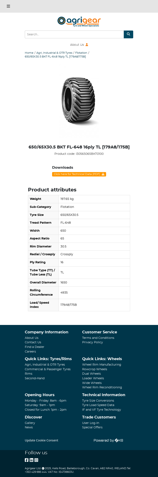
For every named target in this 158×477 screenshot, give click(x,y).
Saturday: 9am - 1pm (40, 405)
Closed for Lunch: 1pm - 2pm (46, 409)
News (29, 427)
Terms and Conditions (98, 337)
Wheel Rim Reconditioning (102, 387)
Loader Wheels (93, 378)
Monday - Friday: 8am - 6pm (45, 400)
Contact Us (33, 342)
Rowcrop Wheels (94, 369)
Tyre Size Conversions (98, 400)
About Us (79, 44)
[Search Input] (74, 34)
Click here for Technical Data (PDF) (79, 174)
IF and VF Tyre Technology (101, 409)
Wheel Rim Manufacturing (101, 364)
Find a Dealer (34, 347)
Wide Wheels (92, 383)
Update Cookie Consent (41, 440)
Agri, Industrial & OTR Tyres (45, 364)
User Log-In (90, 423)
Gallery (30, 423)
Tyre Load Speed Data (98, 405)
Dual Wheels (91, 373)
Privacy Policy (92, 342)
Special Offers (92, 427)
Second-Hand (35, 378)
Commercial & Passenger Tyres (48, 369)
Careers (30, 351)
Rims (28, 373)
